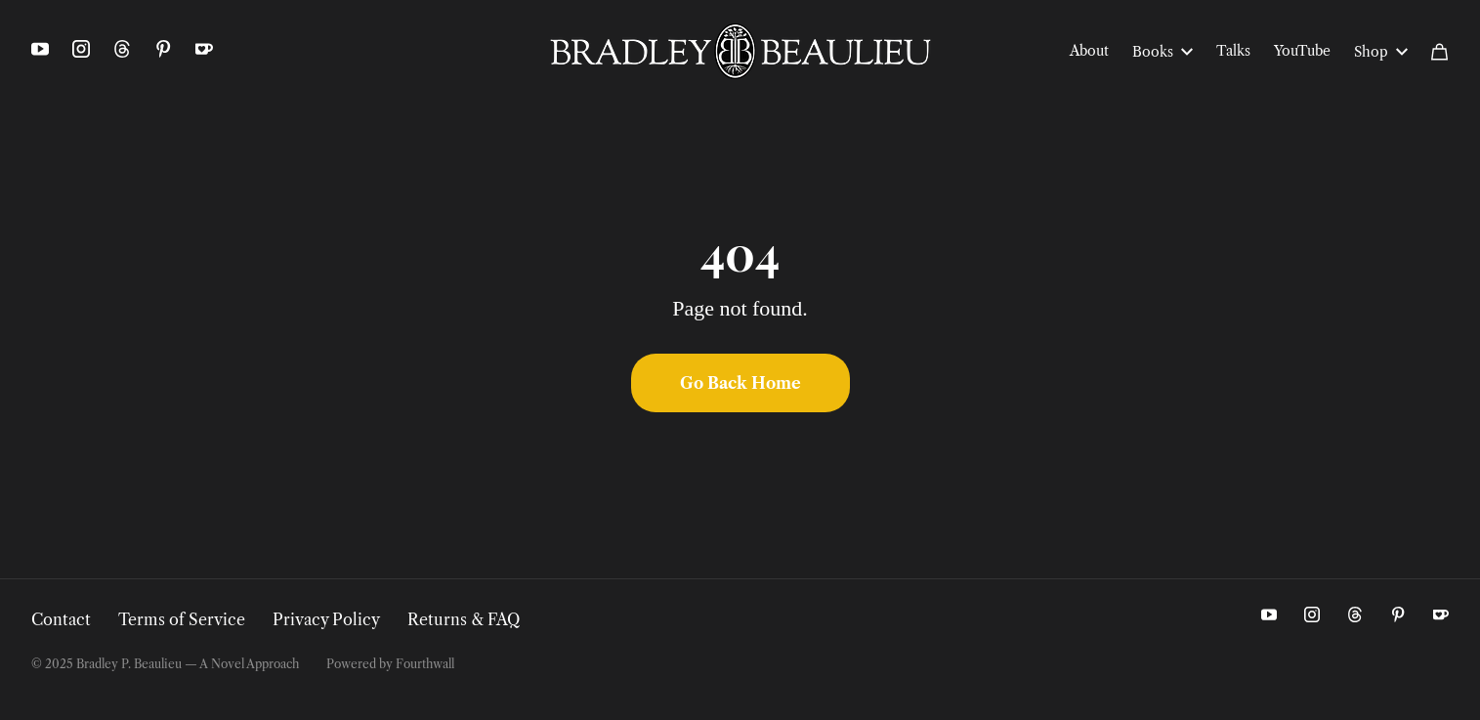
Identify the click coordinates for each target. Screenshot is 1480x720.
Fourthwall (425, 663)
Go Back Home (740, 383)
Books (1162, 52)
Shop (1381, 52)
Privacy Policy (326, 619)
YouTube (1302, 51)
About (1089, 51)
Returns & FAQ (463, 619)
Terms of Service (181, 619)
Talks (1233, 51)
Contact (61, 619)
